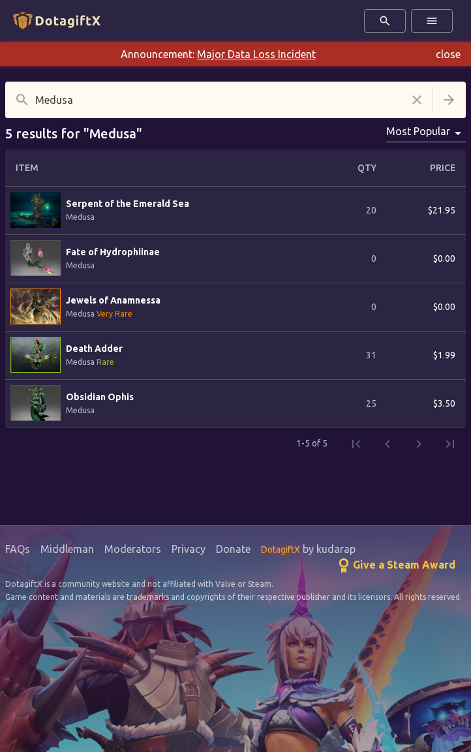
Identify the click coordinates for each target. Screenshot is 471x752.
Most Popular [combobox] (418, 131)
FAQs (17, 549)
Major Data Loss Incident (256, 54)
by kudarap (308, 549)
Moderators (132, 549)
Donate (233, 549)
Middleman (67, 549)
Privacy (188, 549)
